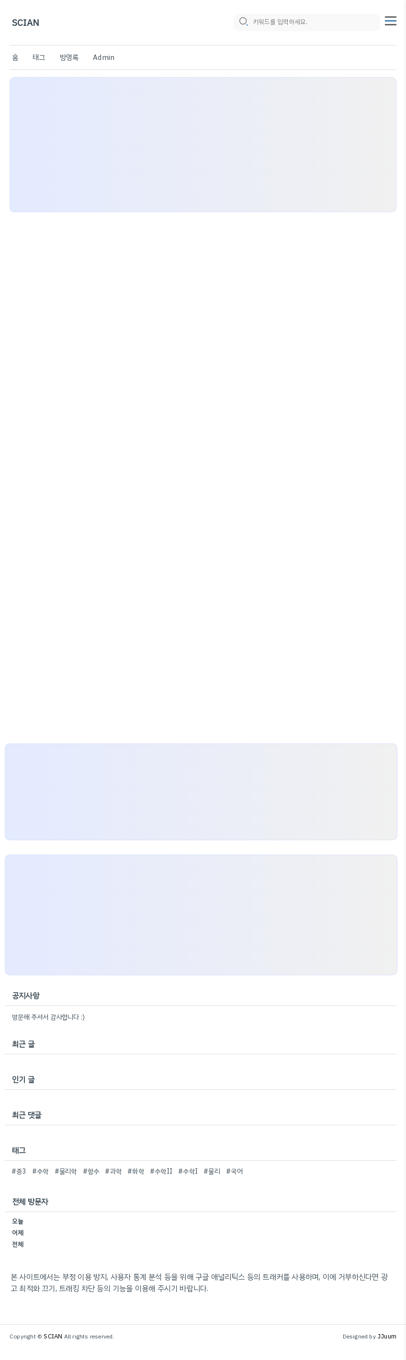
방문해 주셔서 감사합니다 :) (48, 1017)
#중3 (18, 1171)
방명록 (69, 57)
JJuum (386, 1336)
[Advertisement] (203, 145)
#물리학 (66, 1171)
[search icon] (243, 22)
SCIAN (25, 23)
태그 (39, 57)
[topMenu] (390, 19)
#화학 (135, 1171)
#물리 (211, 1171)
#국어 (234, 1171)
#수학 (40, 1171)
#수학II (161, 1171)
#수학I (188, 1171)
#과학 (113, 1171)
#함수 (91, 1171)
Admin (103, 57)
